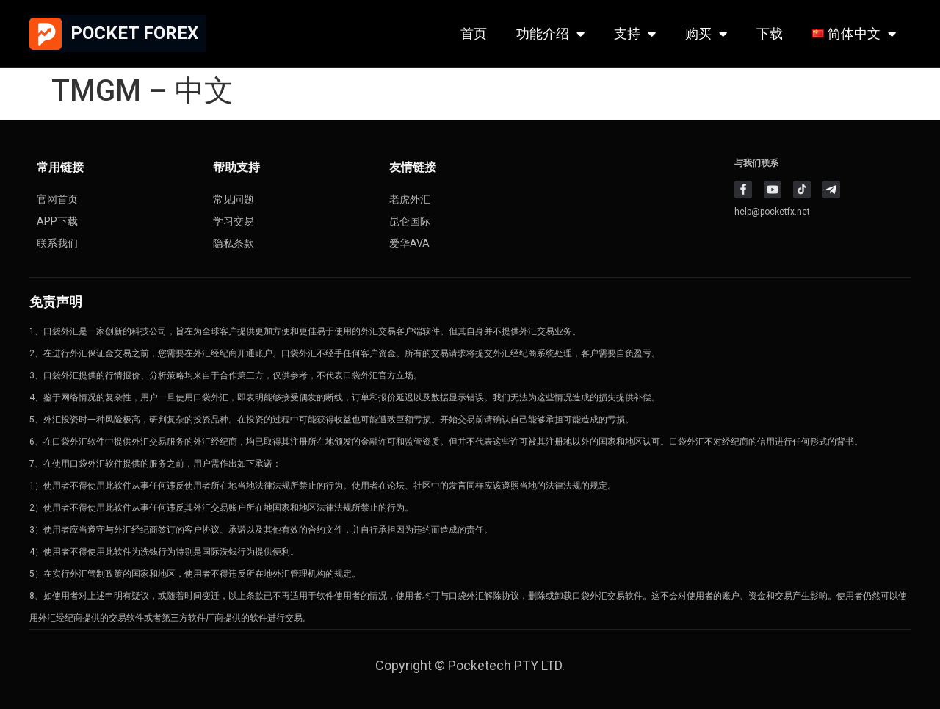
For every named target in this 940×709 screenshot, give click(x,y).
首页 (473, 33)
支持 (635, 34)
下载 (769, 33)
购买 (706, 34)
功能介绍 (550, 34)
